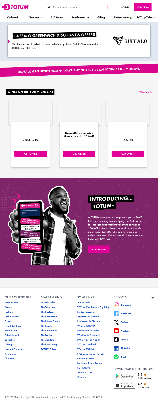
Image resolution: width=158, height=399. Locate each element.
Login (121, 7)
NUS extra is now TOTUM (90, 343)
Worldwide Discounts (88, 325)
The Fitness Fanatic (50, 311)
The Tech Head (48, 297)
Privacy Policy (105, 392)
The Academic (48, 329)
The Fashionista (49, 306)
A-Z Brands (57, 18)
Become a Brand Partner (90, 353)
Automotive (11, 343)
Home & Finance (13, 339)
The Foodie (46, 316)
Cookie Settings (62, 392)
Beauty (8, 297)
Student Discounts (86, 301)
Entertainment (12, 325)
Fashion (9, 301)
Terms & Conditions (15, 392)
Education (10, 329)
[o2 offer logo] (30, 128)
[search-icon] (47, 7)
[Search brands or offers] (74, 7)
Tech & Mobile (12, 306)
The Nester (46, 325)
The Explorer (47, 301)
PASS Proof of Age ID (88, 329)
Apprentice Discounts (88, 306)
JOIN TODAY (99, 239)
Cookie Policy (84, 392)
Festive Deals (11, 292)
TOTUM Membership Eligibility (93, 297)
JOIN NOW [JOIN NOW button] (141, 7)
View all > (145, 92)
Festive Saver (123, 18)
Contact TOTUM (85, 348)
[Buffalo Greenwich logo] (130, 40)
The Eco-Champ (49, 334)
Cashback (12, 18)
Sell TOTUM (83, 358)
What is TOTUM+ (86, 316)
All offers (9, 348)
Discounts (35, 18)
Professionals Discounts (89, 311)
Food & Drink (12, 320)
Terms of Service (39, 392)
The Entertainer (49, 320)
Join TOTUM (83, 292)
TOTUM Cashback (86, 334)
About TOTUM (84, 362)
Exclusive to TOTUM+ (88, 320)
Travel (8, 311)
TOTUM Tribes (48, 339)
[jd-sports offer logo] (128, 128)
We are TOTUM (85, 339)
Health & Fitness (13, 316)
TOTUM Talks (146, 18)
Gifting (101, 18)
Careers (81, 367)
